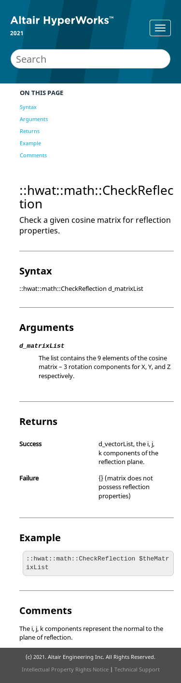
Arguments (34, 119)
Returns (30, 131)
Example (30, 143)
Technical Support (137, 669)
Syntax (28, 106)
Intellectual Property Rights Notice (65, 669)
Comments (33, 155)
